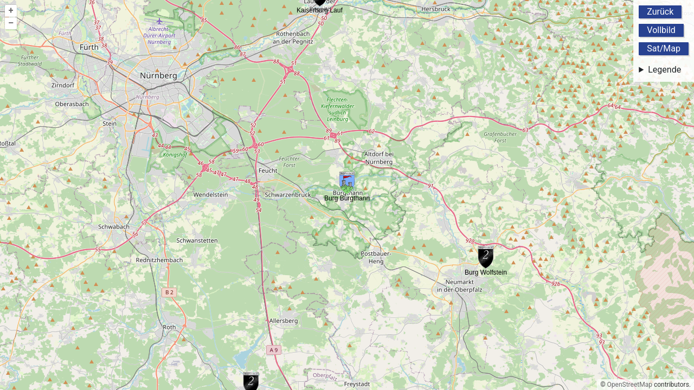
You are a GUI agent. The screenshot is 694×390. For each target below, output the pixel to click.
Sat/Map (663, 48)
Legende (664, 69)
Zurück (660, 11)
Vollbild (661, 30)
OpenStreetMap (629, 384)
